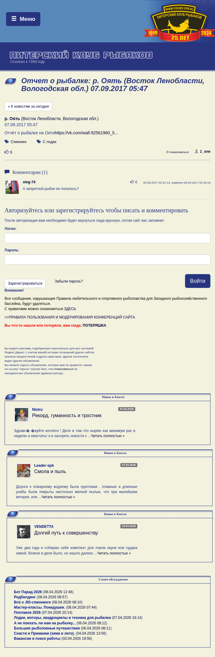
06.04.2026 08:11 (96, 628)
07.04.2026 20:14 (57, 612)
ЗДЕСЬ (70, 309)
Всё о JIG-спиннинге (32, 602)
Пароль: (12, 250)
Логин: (10, 229)
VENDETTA (44, 527)
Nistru (37, 409)
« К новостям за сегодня (28, 106)
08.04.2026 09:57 (52, 597)
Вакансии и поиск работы (37, 638)
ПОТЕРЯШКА (94, 325)
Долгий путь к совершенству (66, 532)
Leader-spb (44, 465)
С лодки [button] (49, 142)
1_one (202, 151)
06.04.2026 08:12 (92, 623)
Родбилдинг (25, 597)
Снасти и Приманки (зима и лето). (44, 633)
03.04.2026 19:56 (77, 638)
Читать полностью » (108, 436)
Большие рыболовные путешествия (47, 628)
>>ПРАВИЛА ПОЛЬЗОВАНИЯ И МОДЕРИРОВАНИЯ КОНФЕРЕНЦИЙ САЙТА (70, 317)
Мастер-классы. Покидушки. (39, 607)
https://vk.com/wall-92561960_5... (86, 132)
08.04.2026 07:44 (81, 607)
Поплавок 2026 (27, 612)
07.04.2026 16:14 (127, 618)
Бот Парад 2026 (28, 592)
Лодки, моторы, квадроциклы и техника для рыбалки (62, 618)
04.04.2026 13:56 (91, 633)
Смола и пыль (50, 471)
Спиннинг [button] (19, 142)
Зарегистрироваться (25, 283)
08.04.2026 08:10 (67, 602)
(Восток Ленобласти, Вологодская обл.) (52, 118)
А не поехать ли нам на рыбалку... (45, 623)
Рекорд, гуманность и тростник (67, 415)
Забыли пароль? (69, 281)
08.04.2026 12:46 (58, 592)
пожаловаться (177, 152)
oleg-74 (29, 182)
